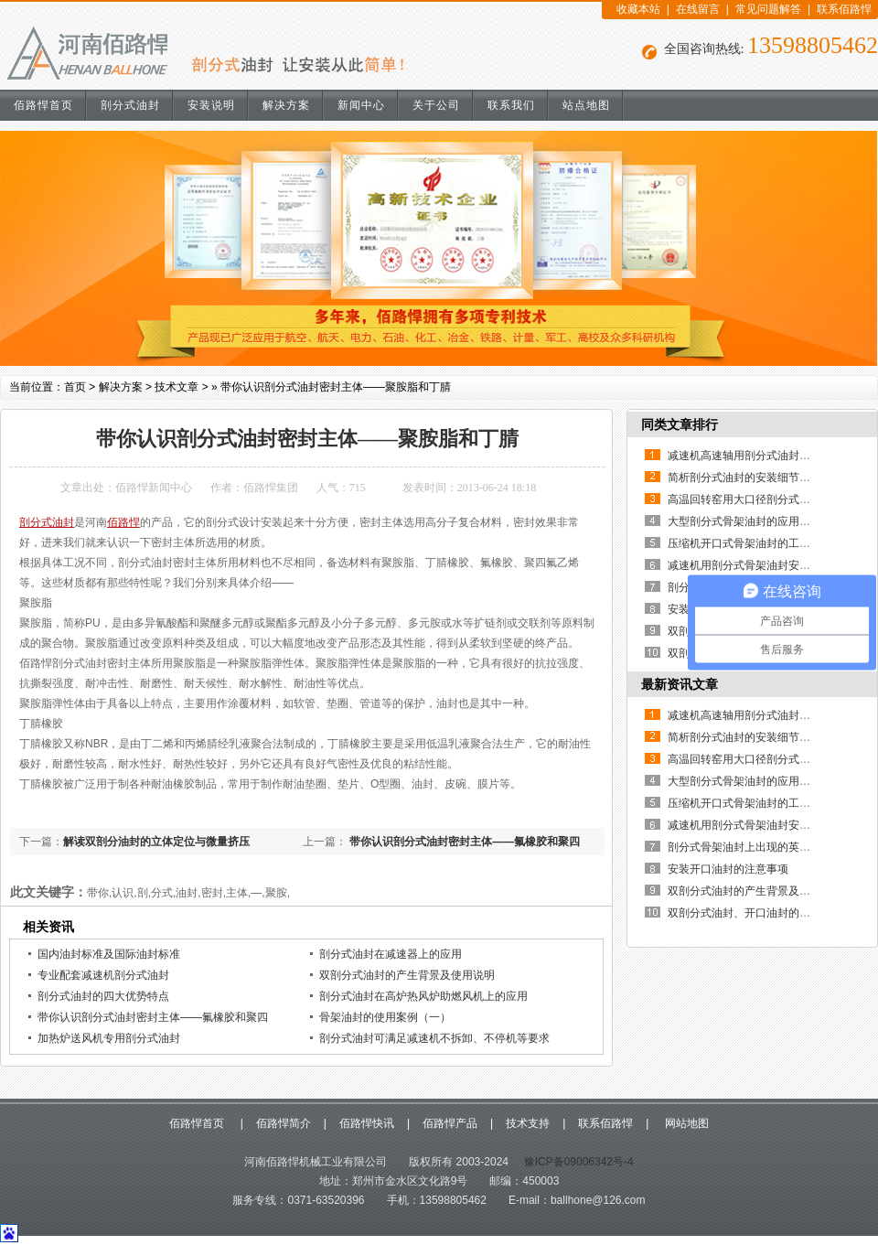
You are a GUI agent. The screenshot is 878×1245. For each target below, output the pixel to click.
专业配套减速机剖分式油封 (103, 975)
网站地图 (684, 1123)
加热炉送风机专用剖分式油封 (108, 1038)
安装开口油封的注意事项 (728, 869)
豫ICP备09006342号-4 (576, 1161)
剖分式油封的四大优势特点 (103, 996)
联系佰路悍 (844, 9)
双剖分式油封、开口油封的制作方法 (755, 913)
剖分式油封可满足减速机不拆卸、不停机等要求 (434, 1038)
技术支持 (528, 1123)
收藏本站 (638, 9)
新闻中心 (361, 105)
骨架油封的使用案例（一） (385, 1017)
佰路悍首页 (43, 105)
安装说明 (211, 105)
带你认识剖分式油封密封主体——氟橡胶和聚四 (463, 841)
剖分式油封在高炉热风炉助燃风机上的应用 (423, 996)
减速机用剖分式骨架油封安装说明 (750, 565)
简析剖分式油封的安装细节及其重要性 (761, 477)
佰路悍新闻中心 (153, 487)
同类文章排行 (679, 424)
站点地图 (586, 105)
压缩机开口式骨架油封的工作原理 (750, 543)
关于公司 (436, 105)
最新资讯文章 (679, 684)
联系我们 (511, 105)
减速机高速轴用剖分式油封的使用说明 (761, 455)
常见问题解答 (768, 9)
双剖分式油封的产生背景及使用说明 (407, 975)
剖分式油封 (130, 105)
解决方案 (286, 105)
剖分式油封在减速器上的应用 (390, 954)
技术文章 (176, 387)
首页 (75, 387)
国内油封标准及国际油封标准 (108, 954)
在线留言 (698, 9)
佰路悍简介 (283, 1123)
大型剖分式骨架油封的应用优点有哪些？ (766, 521)
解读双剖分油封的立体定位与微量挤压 (156, 841)
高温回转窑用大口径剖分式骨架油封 (755, 499)
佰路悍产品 (450, 1123)
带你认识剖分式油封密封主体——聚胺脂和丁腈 (335, 387)
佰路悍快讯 (366, 1123)
